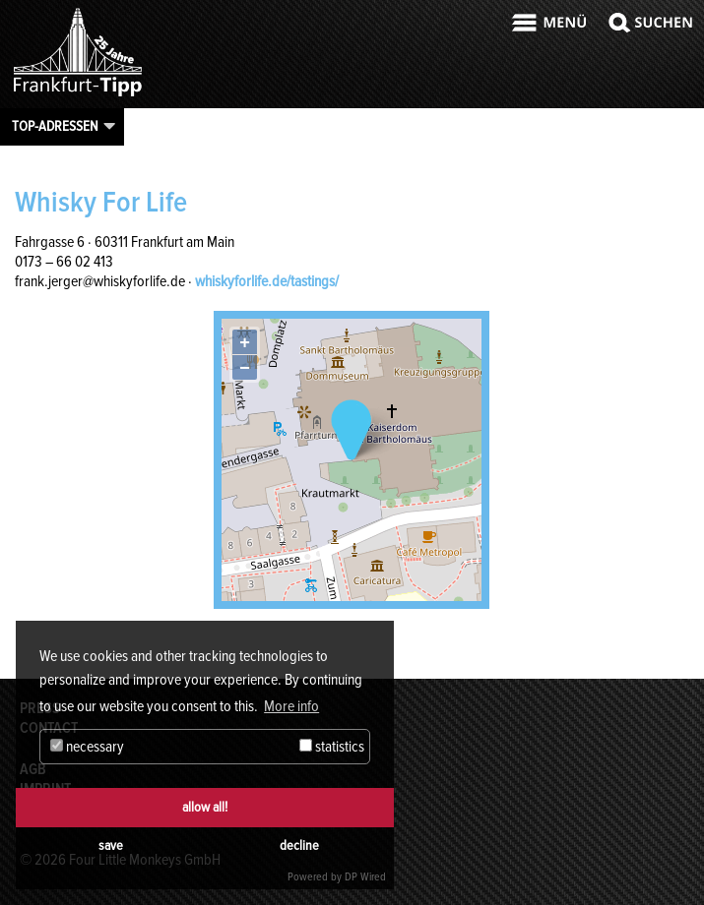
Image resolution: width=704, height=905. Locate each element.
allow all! (204, 807)
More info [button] (291, 706)
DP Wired (365, 877)
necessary (87, 746)
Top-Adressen (55, 126)
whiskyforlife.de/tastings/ (267, 281)
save (110, 845)
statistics (331, 746)
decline (299, 845)
